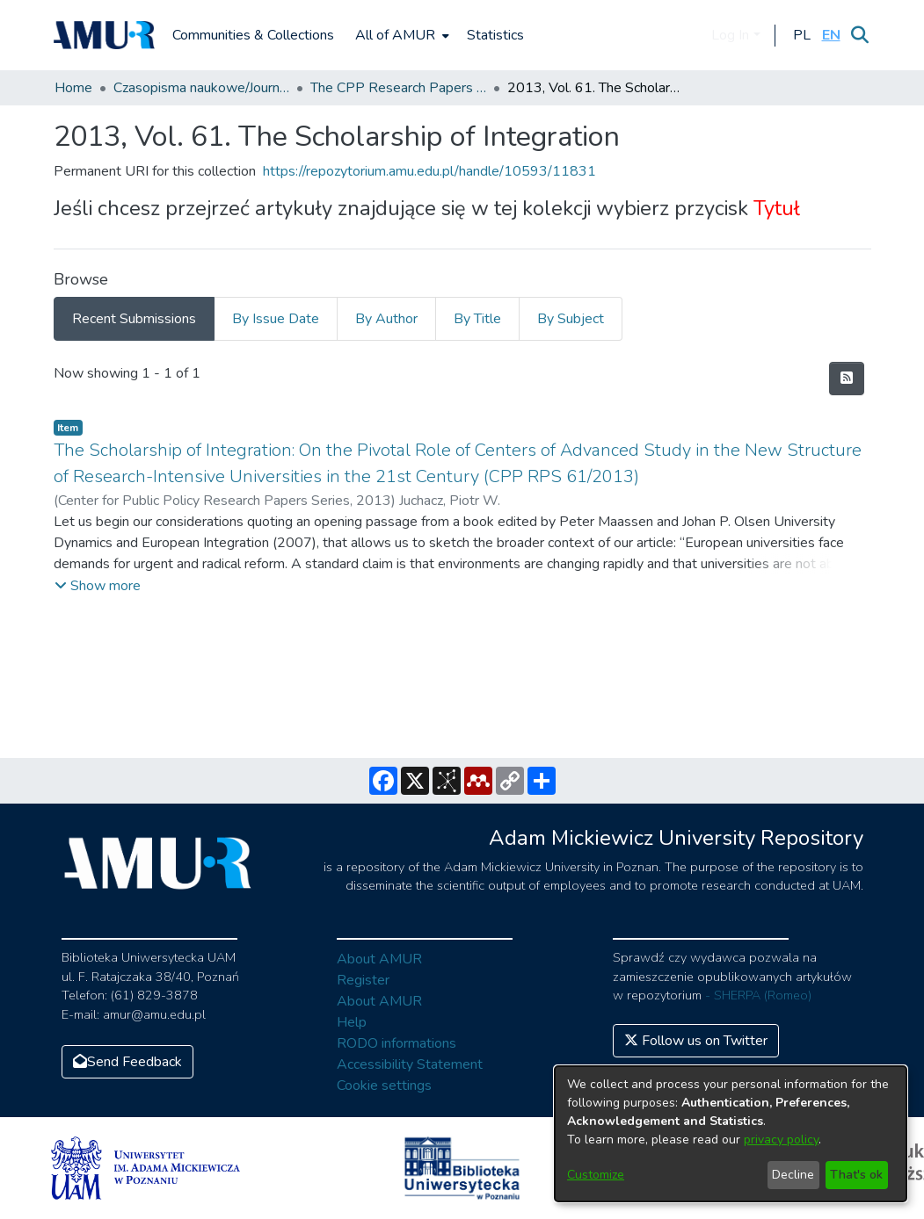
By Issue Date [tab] (275, 318)
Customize (595, 1174)
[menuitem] (400, 35)
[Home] (105, 35)
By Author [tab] (386, 318)
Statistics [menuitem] (495, 35)
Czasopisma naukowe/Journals (201, 87)
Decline (793, 1174)
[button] (802, 35)
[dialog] (730, 1133)
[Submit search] (860, 35)
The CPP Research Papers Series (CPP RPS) (398, 87)
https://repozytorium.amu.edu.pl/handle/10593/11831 (429, 171)
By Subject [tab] (570, 318)
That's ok (856, 1174)
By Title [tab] (477, 318)
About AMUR (379, 959)
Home (73, 87)
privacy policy (781, 1139)
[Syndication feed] (846, 378)
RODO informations (396, 1043)
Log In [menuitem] (730, 35)
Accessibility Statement (410, 1064)
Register (363, 980)
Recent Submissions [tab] (134, 318)
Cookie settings (384, 1085)
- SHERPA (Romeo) (758, 995)
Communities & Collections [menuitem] (253, 35)
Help (352, 1022)
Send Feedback (127, 1061)
